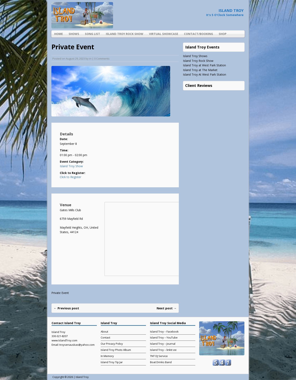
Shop (223, 34)
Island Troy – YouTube (164, 337)
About (104, 331)
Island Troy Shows (195, 56)
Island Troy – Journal (162, 343)
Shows (74, 34)
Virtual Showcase (163, 34)
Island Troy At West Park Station (204, 74)
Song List (92, 34)
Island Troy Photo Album (116, 350)
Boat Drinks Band (161, 362)
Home (58, 34)
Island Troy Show (71, 166)
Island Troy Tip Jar (112, 362)
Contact (105, 337)
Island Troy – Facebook (164, 331)
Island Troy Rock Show (124, 34)
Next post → (167, 308)
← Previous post (66, 308)
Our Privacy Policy (112, 343)
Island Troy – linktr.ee (163, 350)
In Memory (107, 356)
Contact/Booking (198, 34)
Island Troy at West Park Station (204, 65)
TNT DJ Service (159, 356)
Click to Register (70, 177)
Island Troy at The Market (200, 70)
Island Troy (82, 377)
